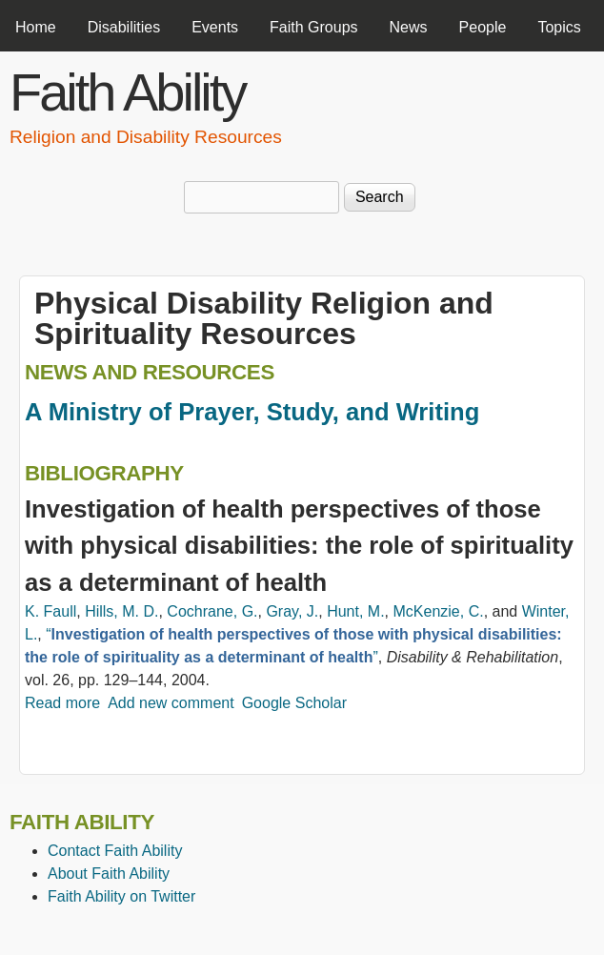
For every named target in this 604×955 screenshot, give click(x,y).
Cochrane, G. (212, 611)
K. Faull (50, 611)
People (483, 27)
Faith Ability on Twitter (121, 896)
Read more (62, 703)
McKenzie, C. (438, 611)
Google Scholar (294, 703)
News (409, 27)
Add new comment (171, 703)
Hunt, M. (355, 611)
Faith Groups (313, 27)
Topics (558, 27)
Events (214, 27)
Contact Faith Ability (115, 851)
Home (35, 27)
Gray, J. (292, 611)
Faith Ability (127, 92)
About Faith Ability (109, 873)
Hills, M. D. (121, 611)
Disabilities (124, 27)
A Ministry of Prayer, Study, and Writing (252, 411)
